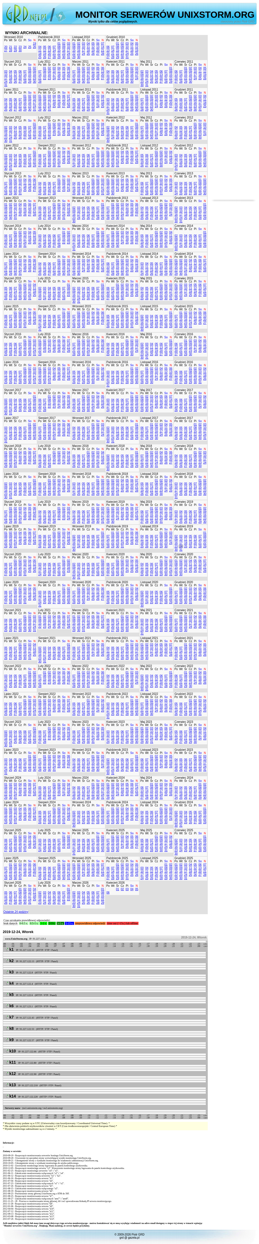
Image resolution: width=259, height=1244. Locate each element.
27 (5, 50)
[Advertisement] (233, 115)
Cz (20, 40)
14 (54, 50)
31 (68, 57)
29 (15, 50)
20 (5, 47)
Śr (15, 40)
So (29, 40)
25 (29, 47)
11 (39, 50)
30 (20, 50)
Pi (25, 40)
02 (63, 43)
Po (5, 40)
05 (44, 47)
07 (54, 47)
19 (34, 43)
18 (39, 53)
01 (59, 43)
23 (20, 47)
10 (68, 47)
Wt (10, 40)
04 (39, 47)
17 (68, 50)
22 (15, 47)
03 (68, 43)
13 (49, 50)
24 (24, 47)
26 (34, 47)
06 (49, 47)
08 (59, 47)
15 (59, 50)
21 (10, 47)
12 (44, 50)
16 (63, 50)
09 (63, 47)
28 (10, 50)
